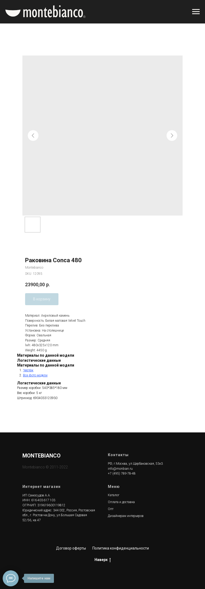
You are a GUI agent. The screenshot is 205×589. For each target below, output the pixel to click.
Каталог (113, 495)
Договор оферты (71, 548)
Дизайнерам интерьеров (126, 516)
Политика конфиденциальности (120, 548)
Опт (110, 509)
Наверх (102, 560)
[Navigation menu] (196, 11)
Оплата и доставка (121, 502)
